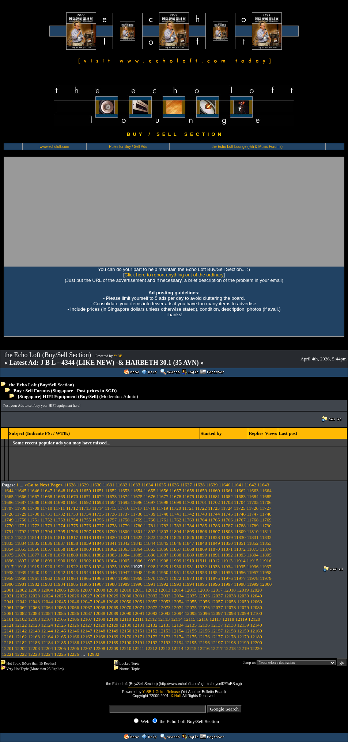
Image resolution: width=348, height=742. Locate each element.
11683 (240, 496)
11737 (124, 514)
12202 (21, 648)
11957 (252, 572)
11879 (59, 555)
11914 (240, 560)
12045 (60, 601)
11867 (175, 549)
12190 (126, 642)
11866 (162, 549)
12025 (60, 595)
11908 (162, 560)
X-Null (176, 696)
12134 (178, 625)
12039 (243, 595)
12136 (204, 625)
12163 (34, 636)
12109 (112, 619)
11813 (20, 537)
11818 (85, 537)
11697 (149, 502)
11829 (227, 537)
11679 (188, 496)
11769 (266, 520)
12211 (138, 648)
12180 (256, 636)
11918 (20, 566)
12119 (241, 619)
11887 (162, 555)
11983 (46, 584)
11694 (111, 502)
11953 (201, 572)
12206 (73, 648)
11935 (240, 566)
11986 (85, 584)
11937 (265, 566)
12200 (256, 642)
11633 (134, 484)
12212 (151, 648)
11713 (85, 508)
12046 (73, 601)
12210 (126, 648)
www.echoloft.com (54, 147)
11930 (175, 566)
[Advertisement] (174, 211)
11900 (59, 560)
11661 (227, 490)
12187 (86, 642)
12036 (204, 595)
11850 (227, 543)
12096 (204, 613)
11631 (108, 484)
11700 (188, 502)
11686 (8, 502)
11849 (214, 543)
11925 (111, 566)
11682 (227, 496)
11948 (137, 572)
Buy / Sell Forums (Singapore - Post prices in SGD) (65, 390)
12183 (34, 642)
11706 (266, 502)
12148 (99, 631)
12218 (230, 648)
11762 (175, 520)
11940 (33, 572)
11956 (240, 572)
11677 (162, 496)
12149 (112, 631)
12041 (8, 601)
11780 (137, 525)
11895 (266, 555)
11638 (199, 484)
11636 (173, 484)
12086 (73, 613)
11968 (124, 578)
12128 (99, 625)
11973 (188, 578)
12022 (21, 595)
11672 (98, 496)
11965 (85, 578)
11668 (46, 496)
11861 (98, 549)
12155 (191, 631)
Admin (129, 396)
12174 (178, 636)
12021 (8, 595)
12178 (230, 636)
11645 (20, 490)
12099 (243, 613)
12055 (191, 601)
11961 (33, 578)
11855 (20, 549)
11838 (72, 543)
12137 (217, 625)
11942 (59, 572)
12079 (243, 607)
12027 (86, 595)
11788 (240, 525)
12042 (21, 601)
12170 (126, 636)
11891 (214, 555)
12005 (60, 590)
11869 (201, 549)
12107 (86, 619)
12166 (73, 636)
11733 (72, 514)
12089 (112, 613)
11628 (70, 484)
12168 (99, 636)
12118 (228, 619)
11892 (227, 555)
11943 (72, 572)
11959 (8, 578)
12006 (73, 590)
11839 (85, 543)
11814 (33, 537)
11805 (188, 531)
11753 (59, 520)
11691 (72, 502)
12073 (165, 607)
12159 (243, 631)
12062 (21, 607)
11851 (240, 543)
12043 (34, 601)
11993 (175, 584)
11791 (8, 531)
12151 (139, 631)
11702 (214, 502)
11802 (149, 531)
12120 (254, 619)
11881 (85, 555)
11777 (98, 525)
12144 (47, 631)
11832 (266, 537)
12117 (215, 619)
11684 (252, 496)
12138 (230, 625)
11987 (98, 584)
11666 (20, 496)
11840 (98, 543)
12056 (204, 601)
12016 (204, 590)
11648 (59, 490)
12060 (256, 601)
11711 (59, 508)
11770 (8, 525)
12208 (99, 648)
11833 (8, 543)
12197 (217, 642)
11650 (85, 490)
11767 (240, 520)
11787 (227, 525)
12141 (8, 631)
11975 (214, 578)
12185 (60, 642)
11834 (20, 543)
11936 (252, 566)
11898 (33, 560)
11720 (175, 508)
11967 (111, 578)
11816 (59, 537)
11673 (111, 496)
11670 (72, 496)
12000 (266, 584)
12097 (217, 613)
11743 (201, 514)
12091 (139, 613)
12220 (256, 648)
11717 (136, 508)
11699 (175, 502)
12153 (165, 631)
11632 (121, 484)
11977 (240, 578)
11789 (252, 525)
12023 (34, 595)
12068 (99, 607)
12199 (243, 642)
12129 (112, 625)
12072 (151, 607)
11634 (147, 484)
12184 (47, 642)
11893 (240, 555)
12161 (8, 636)
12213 (165, 648)
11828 (214, 537)
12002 (21, 590)
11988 (111, 584)
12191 (139, 642)
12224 (47, 654)
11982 (33, 584)
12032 (151, 595)
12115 (190, 619)
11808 (227, 531)
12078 (230, 607)
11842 (124, 543)
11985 (72, 584)
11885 (137, 555)
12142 (21, 631)
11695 (124, 502)
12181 (8, 642)
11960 (20, 578)
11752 (46, 520)
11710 (46, 508)
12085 (60, 613)
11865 (149, 549)
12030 (126, 595)
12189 (112, 642)
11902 (85, 560)
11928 (149, 566)
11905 (124, 560)
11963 (59, 578)
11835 (33, 543)
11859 (72, 549)
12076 (204, 607)
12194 (178, 642)
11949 (149, 572)
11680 (201, 496)
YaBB (118, 356)
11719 (162, 508)
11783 (175, 525)
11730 (33, 514)
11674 (124, 496)
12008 (99, 590)
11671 (85, 496)
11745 (227, 514)
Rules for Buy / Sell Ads (128, 147)
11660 (214, 490)
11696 (137, 502)
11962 (46, 578)
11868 (188, 549)
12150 (126, 631)
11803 (162, 531)
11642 (250, 484)
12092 (151, 613)
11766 (227, 520)
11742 (188, 514)
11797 (85, 531)
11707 (8, 508)
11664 (266, 490)
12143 (34, 631)
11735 (98, 514)
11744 (214, 514)
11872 (240, 549)
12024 (47, 595)
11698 (162, 502)
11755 (85, 520)
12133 (165, 625)
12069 (112, 607)
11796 (72, 531)
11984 (59, 584)
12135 (191, 625)
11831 (252, 537)
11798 (98, 531)
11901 (72, 560)
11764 (201, 520)
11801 (137, 531)
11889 (188, 555)
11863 (124, 549)
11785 (201, 525)
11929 (162, 566)
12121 (8, 625)
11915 (252, 560)
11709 (33, 508)
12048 (99, 601)
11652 (111, 490)
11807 (214, 531)
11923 (85, 566)
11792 (20, 531)
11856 (33, 549)
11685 (266, 496)
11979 (266, 578)
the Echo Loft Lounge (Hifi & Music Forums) (247, 147)
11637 (186, 484)
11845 (162, 543)
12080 (256, 607)
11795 (59, 531)
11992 (162, 584)
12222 (21, 654)
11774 (59, 525)
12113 (164, 619)
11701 (201, 502)
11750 (20, 520)
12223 (34, 654)
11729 (20, 514)
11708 (20, 508)
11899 (46, 560)
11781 (149, 525)
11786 (214, 525)
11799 (111, 531)
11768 (252, 520)
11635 (160, 484)
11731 (46, 514)
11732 (59, 514)
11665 (8, 496)
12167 (86, 636)
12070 (126, 607)
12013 (165, 590)
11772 (33, 525)
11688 (33, 502)
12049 (112, 601)
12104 (47, 619)
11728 (8, 514)
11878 (46, 555)
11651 (98, 490)
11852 (252, 543)
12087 (86, 613)
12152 (151, 631)
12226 (73, 654)
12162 (21, 636)
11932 (201, 566)
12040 (256, 595)
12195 (191, 642)
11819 (98, 537)
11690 (59, 502)
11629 (82, 484)
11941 (46, 572)
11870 (214, 549)
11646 (33, 490)
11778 (111, 525)
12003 (34, 590)
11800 (124, 531)
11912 (214, 560)
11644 (8, 490)
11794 (46, 531)
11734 (85, 514)
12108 (99, 619)
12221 (8, 654)
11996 (214, 584)
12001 (8, 590)
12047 (86, 601)
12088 (99, 613)
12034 (178, 595)
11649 (72, 490)
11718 (149, 508)
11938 (8, 572)
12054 (178, 601)
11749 (8, 520)
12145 (60, 631)
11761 (162, 520)
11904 (111, 560)
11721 (188, 508)
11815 (46, 537)
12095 (191, 613)
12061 (8, 607)
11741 (175, 514)
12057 (217, 601)
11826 (188, 537)
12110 (125, 619)
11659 (201, 490)
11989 (124, 584)
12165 (60, 636)
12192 (151, 642)
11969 (137, 578)
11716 (123, 508)
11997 (227, 584)
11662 (240, 490)
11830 (240, 537)
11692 (85, 502)
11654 (137, 490)
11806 (201, 531)
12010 (126, 590)
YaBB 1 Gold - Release (161, 692)
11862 (111, 549)
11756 (98, 520)
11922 (72, 566)
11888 (175, 555)
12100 (256, 613)
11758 (124, 520)
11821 (124, 537)
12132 (151, 625)
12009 (112, 590)
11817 (72, 537)
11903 (98, 560)
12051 (139, 601)
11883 (111, 555)
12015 (191, 590)
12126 (73, 625)
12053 (165, 601)
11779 (124, 525)
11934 (227, 566)
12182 (21, 642)
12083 (34, 613)
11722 (201, 508)
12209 (112, 648)
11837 (59, 543)
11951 (175, 572)
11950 (162, 572)
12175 (191, 636)
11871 (227, 549)
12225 (60, 654)
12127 (86, 625)
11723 (214, 508)
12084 (47, 613)
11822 (137, 537)
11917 (8, 566)
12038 (230, 595)
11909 (175, 560)
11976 (227, 578)
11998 (240, 584)
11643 (263, 484)
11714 (97, 508)
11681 (214, 496)
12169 (112, 636)
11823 (149, 537)
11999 (252, 584)
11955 (227, 572)
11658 (188, 490)
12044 (47, 601)
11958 (266, 572)
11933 (214, 566)
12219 (243, 648)
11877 (33, 555)
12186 (73, 642)
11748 (266, 514)
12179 (243, 636)
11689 (46, 502)
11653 (124, 490)
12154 (178, 631)
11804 (175, 531)
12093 (165, 613)
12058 (230, 601)
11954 (214, 572)
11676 (149, 496)
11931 (188, 566)
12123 (34, 625)
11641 (237, 484)
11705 (252, 502)
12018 (230, 590)
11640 (224, 484)
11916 (265, 560)
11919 (33, 566)
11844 (149, 543)
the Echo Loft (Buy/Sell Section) (41, 384)
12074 (178, 607)
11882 (98, 555)
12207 (86, 648)
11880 (72, 555)
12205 (60, 648)
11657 (175, 490)
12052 (151, 601)
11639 (212, 484)
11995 (201, 584)
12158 (230, 631)
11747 (252, 514)
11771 (20, 525)
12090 (126, 613)
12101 (8, 619)
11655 (149, 490)
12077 (217, 607)
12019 (243, 590)
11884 (124, 555)
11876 (20, 555)
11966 (98, 578)
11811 (266, 531)
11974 (201, 578)
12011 (138, 590)
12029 (112, 595)
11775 (72, 525)
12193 (165, 642)
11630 (96, 484)
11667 (33, 496)
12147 (86, 631)
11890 (201, 555)
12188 (99, 642)
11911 (201, 560)
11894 (252, 555)
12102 (21, 619)
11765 (214, 520)
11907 (149, 560)
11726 (252, 508)
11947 (124, 572)
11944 (85, 572)
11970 (149, 578)
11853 (266, 543)
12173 (165, 636)
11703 (227, 502)
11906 (137, 560)
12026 (73, 595)
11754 (72, 520)
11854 (8, 549)
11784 (188, 525)
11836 (46, 543)
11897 (20, 560)
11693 (98, 502)
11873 (252, 549)
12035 (191, 595)
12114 (176, 619)
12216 (204, 648)
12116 (202, 619)
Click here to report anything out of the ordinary (174, 275)
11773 (46, 525)
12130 (126, 625)
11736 (111, 514)
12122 (21, 625)
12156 (204, 631)
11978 (252, 578)
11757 (111, 520)
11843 (137, 543)
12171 (139, 636)
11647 (46, 490)
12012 (151, 590)
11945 (98, 572)
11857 (46, 549)
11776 (85, 525)
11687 (20, 502)
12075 (191, 607)
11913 (226, 560)
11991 (149, 584)
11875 (8, 555)
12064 (47, 607)
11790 (266, 525)
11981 (20, 584)
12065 (60, 607)
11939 (20, 572)
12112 (151, 619)
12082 (21, 613)
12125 (60, 625)
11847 (188, 543)
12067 (86, 607)
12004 (47, 590)
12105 (60, 619)
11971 (162, 578)
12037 (217, 595)
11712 (72, 508)
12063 (34, 607)
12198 (230, 642)
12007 (86, 590)
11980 (8, 584)
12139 (243, 625)
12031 (139, 595)
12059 (243, 601)
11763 (188, 520)
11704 (240, 502)
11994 (188, 584)
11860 (85, 549)
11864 (137, 549)
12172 (151, 636)
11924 (98, 566)
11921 (59, 566)
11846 (175, 543)
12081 (8, 613)
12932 (93, 654)
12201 (8, 648)
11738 (137, 514)
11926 (124, 566)
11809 (240, 531)
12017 (217, 590)
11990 (137, 584)
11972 (175, 578)
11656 (162, 490)
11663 (252, 490)
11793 (33, 531)
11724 (226, 508)
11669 (59, 496)
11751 (33, 520)
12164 (47, 636)
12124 (47, 625)
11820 (111, 537)
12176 (204, 636)
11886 (149, 555)
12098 (230, 613)
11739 (149, 514)
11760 (149, 520)
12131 (139, 625)
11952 (188, 572)
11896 (8, 560)
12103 (34, 619)
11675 (137, 496)
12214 (177, 648)
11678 (175, 496)
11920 (46, 566)
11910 (188, 560)
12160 (256, 631)
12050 (126, 601)
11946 (111, 572)
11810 (252, 531)
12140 (256, 625)
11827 (201, 537)
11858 (59, 549)
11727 (265, 508)
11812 (8, 537)
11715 (111, 508)
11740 (162, 514)
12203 (34, 648)
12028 (99, 595)
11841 (111, 543)
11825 (175, 537)
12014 (177, 590)
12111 (138, 619)
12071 (139, 607)
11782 (162, 525)
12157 (217, 631)
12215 (191, 648)
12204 (47, 648)
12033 (165, 595)
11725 (240, 508)
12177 (217, 636)
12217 (217, 648)
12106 (73, 619)
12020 (256, 590)
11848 (201, 543)
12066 (73, 607)
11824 (162, 537)
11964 (72, 578)
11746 (240, 514)
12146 (73, 631)
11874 (266, 549)
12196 (204, 642)
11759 (137, 520)
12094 (178, 613)
